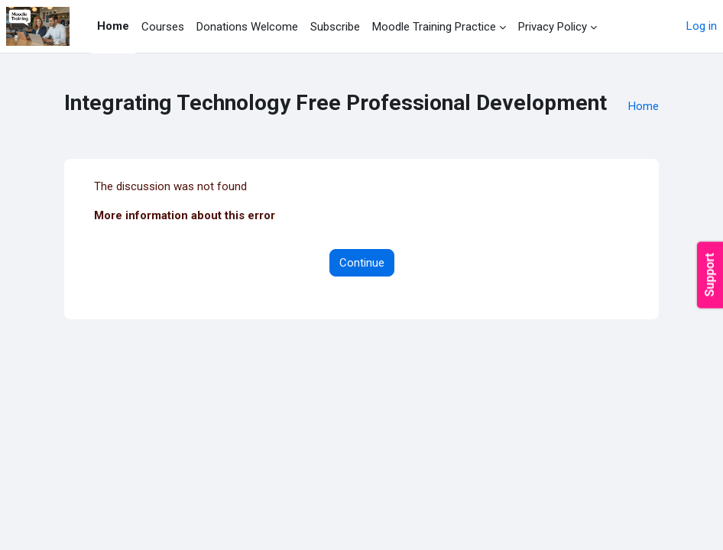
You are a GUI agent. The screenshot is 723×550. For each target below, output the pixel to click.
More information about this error (184, 215)
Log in (701, 26)
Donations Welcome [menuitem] (247, 27)
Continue (361, 263)
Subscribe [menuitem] (335, 27)
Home (643, 106)
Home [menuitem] (113, 26)
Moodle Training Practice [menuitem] (434, 27)
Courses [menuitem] (162, 27)
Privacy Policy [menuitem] (552, 27)
